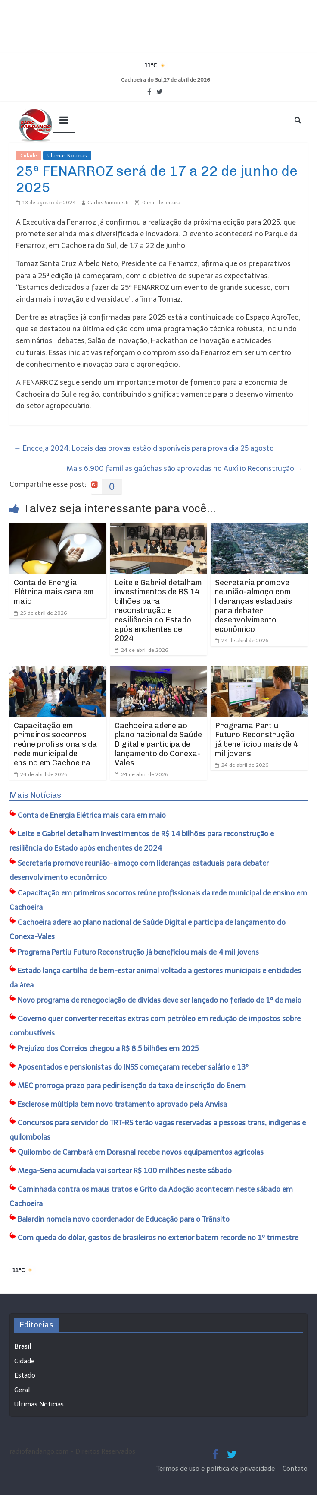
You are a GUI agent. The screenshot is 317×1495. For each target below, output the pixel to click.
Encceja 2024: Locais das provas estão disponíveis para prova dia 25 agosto (144, 448)
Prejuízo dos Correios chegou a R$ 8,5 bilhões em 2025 (108, 1048)
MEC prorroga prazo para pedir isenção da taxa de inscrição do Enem (132, 1085)
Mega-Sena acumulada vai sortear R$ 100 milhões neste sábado (125, 1170)
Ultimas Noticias (67, 155)
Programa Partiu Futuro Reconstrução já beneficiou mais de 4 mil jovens (256, 740)
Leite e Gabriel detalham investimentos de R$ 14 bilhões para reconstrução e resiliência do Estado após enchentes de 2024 (158, 611)
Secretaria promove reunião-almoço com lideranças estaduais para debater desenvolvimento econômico (253, 606)
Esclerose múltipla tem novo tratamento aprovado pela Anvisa (122, 1104)
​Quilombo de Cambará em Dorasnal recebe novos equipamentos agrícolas (141, 1152)
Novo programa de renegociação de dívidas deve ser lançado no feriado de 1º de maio (159, 1000)
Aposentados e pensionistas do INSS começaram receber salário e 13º (133, 1067)
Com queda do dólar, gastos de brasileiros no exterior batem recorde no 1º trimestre (158, 1237)
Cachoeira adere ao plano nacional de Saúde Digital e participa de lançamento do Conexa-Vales (158, 744)
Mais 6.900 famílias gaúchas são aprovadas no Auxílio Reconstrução (184, 468)
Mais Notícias (35, 795)
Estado (24, 1375)
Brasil (22, 1346)
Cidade (28, 155)
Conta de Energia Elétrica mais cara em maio (54, 592)
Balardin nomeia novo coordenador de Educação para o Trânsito (124, 1219)
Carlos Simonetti (108, 203)
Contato (295, 1469)
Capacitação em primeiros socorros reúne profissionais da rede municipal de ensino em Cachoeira (55, 744)
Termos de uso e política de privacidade (216, 1469)
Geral (22, 1390)
